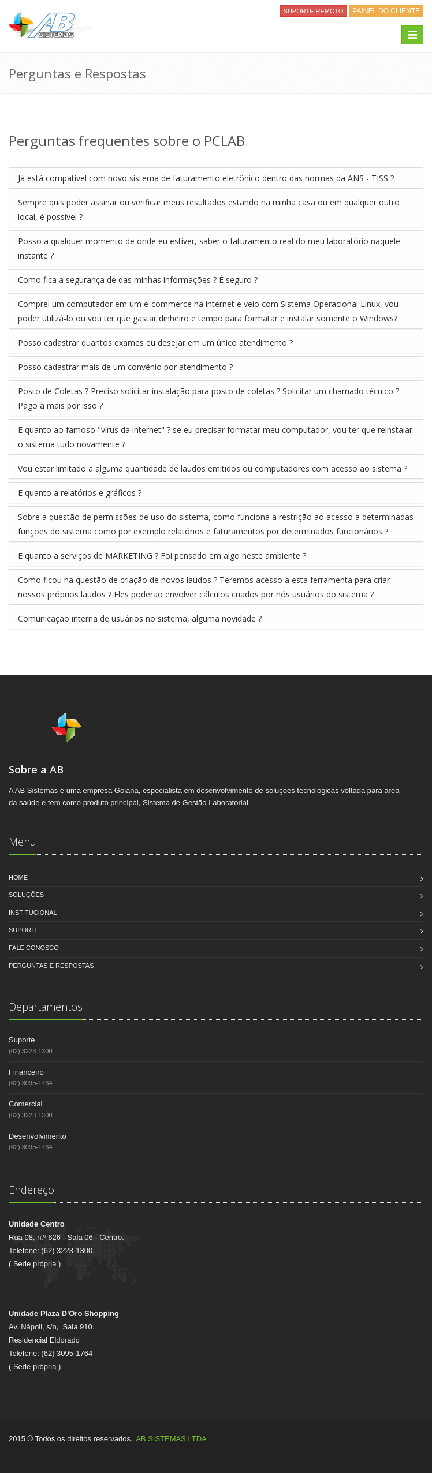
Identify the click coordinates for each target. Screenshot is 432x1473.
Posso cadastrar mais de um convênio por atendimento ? (125, 366)
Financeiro (26, 1072)
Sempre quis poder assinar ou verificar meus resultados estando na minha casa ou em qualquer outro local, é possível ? (209, 209)
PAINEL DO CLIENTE (386, 11)
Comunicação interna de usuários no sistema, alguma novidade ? (140, 618)
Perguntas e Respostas (51, 965)
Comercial (26, 1104)
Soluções (26, 894)
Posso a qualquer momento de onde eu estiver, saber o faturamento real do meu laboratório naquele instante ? (209, 248)
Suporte (24, 929)
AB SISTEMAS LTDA (171, 1438)
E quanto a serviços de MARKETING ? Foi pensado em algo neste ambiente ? (162, 555)
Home (18, 877)
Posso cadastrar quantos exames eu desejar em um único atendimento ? (155, 342)
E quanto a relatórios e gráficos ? (79, 492)
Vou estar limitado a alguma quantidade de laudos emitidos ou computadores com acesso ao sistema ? (212, 468)
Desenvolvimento (37, 1136)
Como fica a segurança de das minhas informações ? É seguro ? (138, 279)
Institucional (33, 912)
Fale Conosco (34, 947)
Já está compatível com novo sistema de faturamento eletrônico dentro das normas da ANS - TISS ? (206, 178)
